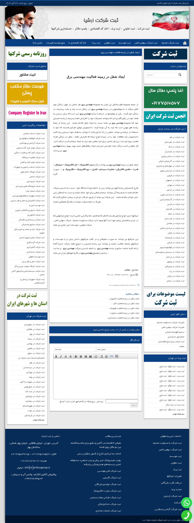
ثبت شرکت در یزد (176, 271)
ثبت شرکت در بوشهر (175, 261)
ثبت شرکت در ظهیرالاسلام (34, 406)
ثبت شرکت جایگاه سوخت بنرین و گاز (29, 266)
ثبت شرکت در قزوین (175, 175)
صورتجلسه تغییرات (55, 43)
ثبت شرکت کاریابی (112, 478)
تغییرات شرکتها (174, 476)
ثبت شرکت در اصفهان (175, 180)
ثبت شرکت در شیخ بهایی (34, 386)
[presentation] (56, 356)
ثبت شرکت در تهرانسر (35, 372)
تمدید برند (176, 489)
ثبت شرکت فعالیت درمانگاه (33, 157)
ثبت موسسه (125, 43)
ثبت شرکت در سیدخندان (34, 367)
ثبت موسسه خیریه (37, 205)
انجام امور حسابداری (176, 336)
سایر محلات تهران (178, 414)
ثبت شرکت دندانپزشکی (109, 504)
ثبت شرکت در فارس (175, 204)
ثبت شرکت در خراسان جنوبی (172, 194)
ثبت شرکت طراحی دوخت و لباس (105, 497)
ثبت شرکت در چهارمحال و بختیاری (170, 166)
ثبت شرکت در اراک (176, 146)
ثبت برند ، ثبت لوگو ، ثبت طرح (172, 366)
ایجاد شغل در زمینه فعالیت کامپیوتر (124, 298)
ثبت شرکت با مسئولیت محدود (167, 443)
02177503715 (20, 454)
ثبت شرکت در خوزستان (174, 142)
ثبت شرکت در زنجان (175, 276)
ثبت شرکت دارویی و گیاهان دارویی (30, 210)
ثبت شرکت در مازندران (174, 151)
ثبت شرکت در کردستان (174, 218)
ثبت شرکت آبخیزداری (36, 247)
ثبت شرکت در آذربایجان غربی (172, 199)
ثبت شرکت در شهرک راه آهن (32, 382)
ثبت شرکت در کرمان (175, 242)
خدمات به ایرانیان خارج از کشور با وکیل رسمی (99, 454)
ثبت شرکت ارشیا (159, 520)
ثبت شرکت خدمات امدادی (108, 511)
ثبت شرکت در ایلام (176, 213)
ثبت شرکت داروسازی (36, 181)
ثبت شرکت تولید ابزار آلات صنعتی (30, 148)
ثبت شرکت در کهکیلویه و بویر (172, 247)
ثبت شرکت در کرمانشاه (174, 237)
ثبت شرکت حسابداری (36, 252)
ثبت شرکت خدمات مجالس (34, 133)
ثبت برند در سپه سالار (175, 404)
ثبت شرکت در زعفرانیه (35, 401)
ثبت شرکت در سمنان (175, 280)
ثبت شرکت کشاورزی (36, 215)
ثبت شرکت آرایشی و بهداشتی (32, 143)
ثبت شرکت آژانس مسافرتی (168, 509)
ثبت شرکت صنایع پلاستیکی (33, 224)
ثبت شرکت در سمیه (36, 339)
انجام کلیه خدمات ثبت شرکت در (31, 358)
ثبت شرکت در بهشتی (36, 343)
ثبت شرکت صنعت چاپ (35, 191)
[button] (56, 356)
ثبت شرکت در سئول (36, 353)
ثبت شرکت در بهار (37, 334)
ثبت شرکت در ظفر (37, 362)
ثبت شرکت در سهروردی (34, 324)
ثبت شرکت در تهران (175, 185)
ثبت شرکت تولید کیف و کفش (32, 162)
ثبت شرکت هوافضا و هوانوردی (32, 138)
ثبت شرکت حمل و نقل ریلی (33, 261)
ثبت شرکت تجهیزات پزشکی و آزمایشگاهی (32, 281)
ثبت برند (96, 43)
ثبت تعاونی (109, 43)
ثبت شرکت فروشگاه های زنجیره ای (30, 186)
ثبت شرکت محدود (170, 43)
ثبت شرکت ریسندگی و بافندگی (32, 219)
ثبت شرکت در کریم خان (35, 415)
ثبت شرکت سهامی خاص (146, 43)
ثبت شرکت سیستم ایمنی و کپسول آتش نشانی (28, 272)
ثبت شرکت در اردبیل (175, 190)
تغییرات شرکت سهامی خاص (172, 327)
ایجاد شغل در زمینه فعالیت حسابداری (123, 318)
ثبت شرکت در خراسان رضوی (172, 170)
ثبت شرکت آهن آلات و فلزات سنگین (29, 152)
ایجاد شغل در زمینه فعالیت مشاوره (125, 313)
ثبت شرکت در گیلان (176, 233)
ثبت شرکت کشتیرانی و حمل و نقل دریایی (28, 200)
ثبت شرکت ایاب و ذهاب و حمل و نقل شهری (29, 231)
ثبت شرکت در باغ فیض (35, 396)
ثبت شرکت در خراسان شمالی (172, 228)
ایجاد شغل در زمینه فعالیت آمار (126, 303)
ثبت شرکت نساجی (37, 176)
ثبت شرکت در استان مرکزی (172, 156)
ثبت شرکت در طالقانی (35, 329)
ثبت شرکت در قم (177, 137)
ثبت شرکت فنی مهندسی (109, 471)
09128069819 (30, 461)
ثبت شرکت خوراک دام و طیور (32, 171)
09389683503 (33, 478)
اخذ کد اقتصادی (78, 43)
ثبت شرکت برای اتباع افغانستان (171, 341)
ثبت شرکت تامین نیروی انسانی (32, 237)
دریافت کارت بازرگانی (171, 483)
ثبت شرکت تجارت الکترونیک (107, 491)
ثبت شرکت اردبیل (173, 496)
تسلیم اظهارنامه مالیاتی (174, 332)
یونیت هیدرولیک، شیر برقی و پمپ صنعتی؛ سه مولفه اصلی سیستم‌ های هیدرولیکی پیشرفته (95, 462)
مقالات (181, 346)
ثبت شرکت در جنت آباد (35, 391)
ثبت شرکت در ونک (37, 377)
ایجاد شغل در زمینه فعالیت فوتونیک (124, 308)
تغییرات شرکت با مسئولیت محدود (170, 322)
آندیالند (178, 503)
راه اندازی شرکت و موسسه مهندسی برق (122, 285)
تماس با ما (37, 43)
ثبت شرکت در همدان (175, 223)
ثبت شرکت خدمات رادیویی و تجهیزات (29, 167)
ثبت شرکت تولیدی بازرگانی (108, 484)
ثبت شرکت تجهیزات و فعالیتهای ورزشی (28, 195)
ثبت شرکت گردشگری (36, 242)
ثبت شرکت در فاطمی (36, 348)
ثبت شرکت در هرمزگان (174, 266)
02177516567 (41, 454)
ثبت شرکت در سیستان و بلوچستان (169, 252)
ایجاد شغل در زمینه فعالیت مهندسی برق (120, 52)
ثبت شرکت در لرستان (175, 257)
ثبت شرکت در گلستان (175, 209)
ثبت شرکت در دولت (36, 410)
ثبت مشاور (27, 74)
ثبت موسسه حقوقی (37, 256)
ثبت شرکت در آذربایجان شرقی (171, 161)
